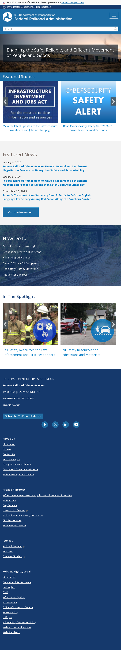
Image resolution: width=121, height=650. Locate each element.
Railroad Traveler (14, 546)
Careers (7, 449)
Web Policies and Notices (17, 627)
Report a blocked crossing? (19, 246)
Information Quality (14, 597)
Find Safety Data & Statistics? (20, 269)
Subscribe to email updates (23, 416)
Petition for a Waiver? (16, 274)
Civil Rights (9, 587)
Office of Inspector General (18, 607)
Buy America (10, 505)
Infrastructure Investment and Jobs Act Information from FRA (37, 495)
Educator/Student (14, 556)
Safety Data (9, 500)
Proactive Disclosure (14, 525)
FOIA (5, 592)
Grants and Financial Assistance (20, 469)
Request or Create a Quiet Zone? (23, 252)
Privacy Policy (10, 612)
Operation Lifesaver (15, 510)
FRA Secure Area (12, 520)
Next (113, 101)
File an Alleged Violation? (17, 257)
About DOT (9, 577)
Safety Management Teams (18, 474)
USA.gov (7, 617)
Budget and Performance (17, 582)
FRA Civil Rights (11, 459)
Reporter (8, 551)
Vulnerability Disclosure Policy (19, 622)
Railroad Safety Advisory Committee (23, 515)
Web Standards (11, 632)
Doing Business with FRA (17, 464)
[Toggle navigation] (113, 15)
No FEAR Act (10, 602)
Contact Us (9, 454)
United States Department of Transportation (29, 6)
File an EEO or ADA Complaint (20, 263)
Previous (5, 101)
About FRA (9, 444)
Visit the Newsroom (20, 212)
